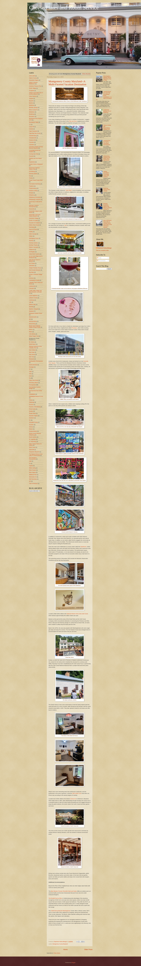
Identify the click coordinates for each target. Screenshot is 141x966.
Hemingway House (34, 238)
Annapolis (31, 90)
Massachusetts (33, 317)
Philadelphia (32, 394)
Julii (65, 225)
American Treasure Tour (35, 86)
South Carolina (33, 437)
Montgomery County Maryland (60, 944)
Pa (29, 378)
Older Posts (88, 949)
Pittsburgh (31, 402)
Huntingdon (32, 251)
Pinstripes (74, 328)
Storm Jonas (32, 447)
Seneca (31, 426)
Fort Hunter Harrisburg (34, 183)
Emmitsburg (32, 171)
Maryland (31, 311)
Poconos (31, 404)
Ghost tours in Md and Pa (35, 201)
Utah (30, 461)
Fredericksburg (33, 188)
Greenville (31, 209)
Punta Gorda (32, 409)
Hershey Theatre (33, 245)
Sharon (31, 429)
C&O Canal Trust (77, 793)
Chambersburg (33, 135)
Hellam (31, 236)
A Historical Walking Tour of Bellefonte (107, 111)
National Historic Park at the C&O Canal (77, 613)
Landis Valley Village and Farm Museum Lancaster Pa (35, 292)
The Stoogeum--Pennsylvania (33, 458)
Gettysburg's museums (35, 199)
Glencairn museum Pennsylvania (34, 206)
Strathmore (83, 546)
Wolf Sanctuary (33, 479)
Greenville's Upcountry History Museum (34, 215)
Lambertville (32, 286)
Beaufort (31, 100)
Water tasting (32, 468)
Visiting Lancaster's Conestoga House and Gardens (106, 174)
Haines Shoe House (34, 225)
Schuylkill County (33, 422)
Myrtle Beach (32, 344)
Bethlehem (32, 112)
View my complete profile (102, 250)
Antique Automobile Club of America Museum (36, 93)
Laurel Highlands (33, 295)
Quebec (31, 411)
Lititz (30, 302)
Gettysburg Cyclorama (34, 197)
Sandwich (31, 418)
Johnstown (32, 265)
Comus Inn (73, 798)
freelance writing (33, 190)
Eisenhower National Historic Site (34, 168)
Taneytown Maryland (34, 451)
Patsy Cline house (33, 380)
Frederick (31, 186)
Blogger (73, 962)
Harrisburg (31, 227)
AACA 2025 (32, 75)
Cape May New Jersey (35, 133)
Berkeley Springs (33, 107)
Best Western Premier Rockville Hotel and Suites (64, 891)
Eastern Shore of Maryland (36, 164)
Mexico (31, 329)
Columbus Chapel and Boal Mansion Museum (36, 147)
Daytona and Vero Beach (35, 158)
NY (30, 369)
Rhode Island (32, 413)
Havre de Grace (33, 229)
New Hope (31, 352)
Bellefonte (31, 105)
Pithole (31, 400)
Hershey (31, 240)
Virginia (31, 465)
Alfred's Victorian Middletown (33, 83)
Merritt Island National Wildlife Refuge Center (34, 326)
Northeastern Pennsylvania (36, 361)
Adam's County (33, 78)
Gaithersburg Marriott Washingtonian (60, 910)
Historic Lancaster (33, 247)
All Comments (101, 260)
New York (31, 356)
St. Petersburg (32, 441)
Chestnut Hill (32, 140)
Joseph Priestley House (35, 267)
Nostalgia (31, 367)
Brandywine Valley (33, 122)
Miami (30, 331)
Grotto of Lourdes (33, 220)
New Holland (32, 350)
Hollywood (31, 249)
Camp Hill (31, 126)
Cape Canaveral (33, 131)
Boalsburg (31, 114)
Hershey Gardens (33, 242)
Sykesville (31, 449)
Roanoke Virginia (33, 415)
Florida (31, 178)
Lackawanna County (34, 280)
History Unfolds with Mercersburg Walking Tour (107, 127)
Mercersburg (32, 323)
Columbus (31, 144)
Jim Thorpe (32, 263)
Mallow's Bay (32, 304)
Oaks (30, 371)
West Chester (32, 470)
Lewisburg (31, 300)
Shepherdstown (33, 431)
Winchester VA (32, 477)
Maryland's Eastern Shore (35, 313)
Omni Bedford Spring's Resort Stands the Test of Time (107, 78)
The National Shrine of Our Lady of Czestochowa (36, 454)
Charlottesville (32, 137)
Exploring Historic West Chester (106, 190)
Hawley (31, 231)
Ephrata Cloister (33, 173)
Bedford (31, 103)
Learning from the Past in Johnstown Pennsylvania (106, 142)
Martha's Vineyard (33, 309)
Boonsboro (32, 116)
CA (30, 124)
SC (30, 420)
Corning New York (33, 154)
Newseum (31, 359)
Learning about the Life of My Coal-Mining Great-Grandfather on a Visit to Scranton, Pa (104, 95)
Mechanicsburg (33, 321)
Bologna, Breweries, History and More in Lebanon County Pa (107, 206)
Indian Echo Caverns (34, 254)
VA (29, 463)
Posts (99, 257)
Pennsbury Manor (33, 382)
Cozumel (31, 156)
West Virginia (32, 472)
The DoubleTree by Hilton (55, 898)
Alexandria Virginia (34, 80)
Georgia (31, 192)
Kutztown (31, 278)
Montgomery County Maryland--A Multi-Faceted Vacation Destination (67, 83)
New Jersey (32, 354)
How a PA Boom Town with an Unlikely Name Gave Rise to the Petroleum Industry (107, 224)
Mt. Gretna (31, 342)
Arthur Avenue (32, 96)
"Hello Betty (68, 190)
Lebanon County (33, 297)
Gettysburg (32, 195)
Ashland (31, 98)
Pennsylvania (32, 384)
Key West (31, 272)
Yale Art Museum (33, 483)
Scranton (31, 424)
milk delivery (32, 334)
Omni (30, 376)
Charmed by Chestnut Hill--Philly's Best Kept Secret (107, 158)
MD (30, 319)
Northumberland (33, 364)
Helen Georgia (32, 234)
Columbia (31, 142)
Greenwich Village (33, 218)
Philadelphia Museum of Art (36, 396)
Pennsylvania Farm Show (35, 390)
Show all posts (86, 74)
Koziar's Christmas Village (35, 274)
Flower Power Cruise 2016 (35, 180)
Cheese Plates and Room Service (64, 7)
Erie (30, 176)
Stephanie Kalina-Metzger (105, 248)
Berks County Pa (33, 109)
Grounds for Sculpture (34, 222)
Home (65, 949)
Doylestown (32, 162)
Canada (31, 129)
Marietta (31, 306)
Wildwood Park (33, 474)
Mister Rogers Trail (34, 336)
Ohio (30, 373)
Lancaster (31, 288)
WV (30, 481)
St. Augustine (32, 439)
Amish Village (32, 88)
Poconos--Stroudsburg (34, 406)
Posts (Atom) (57, 953)
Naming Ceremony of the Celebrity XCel (35, 347)
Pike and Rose (73, 121)
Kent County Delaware (34, 270)
